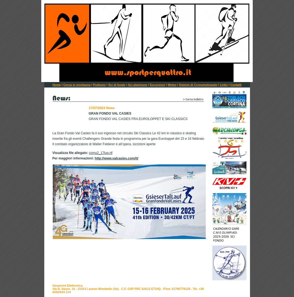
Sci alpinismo (137, 84)
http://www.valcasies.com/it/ (117, 158)
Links (224, 84)
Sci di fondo (116, 84)
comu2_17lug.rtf (100, 153)
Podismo (99, 84)
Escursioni (157, 84)
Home (56, 84)
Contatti (236, 84)
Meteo (172, 84)
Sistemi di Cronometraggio (198, 84)
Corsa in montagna (77, 84)
